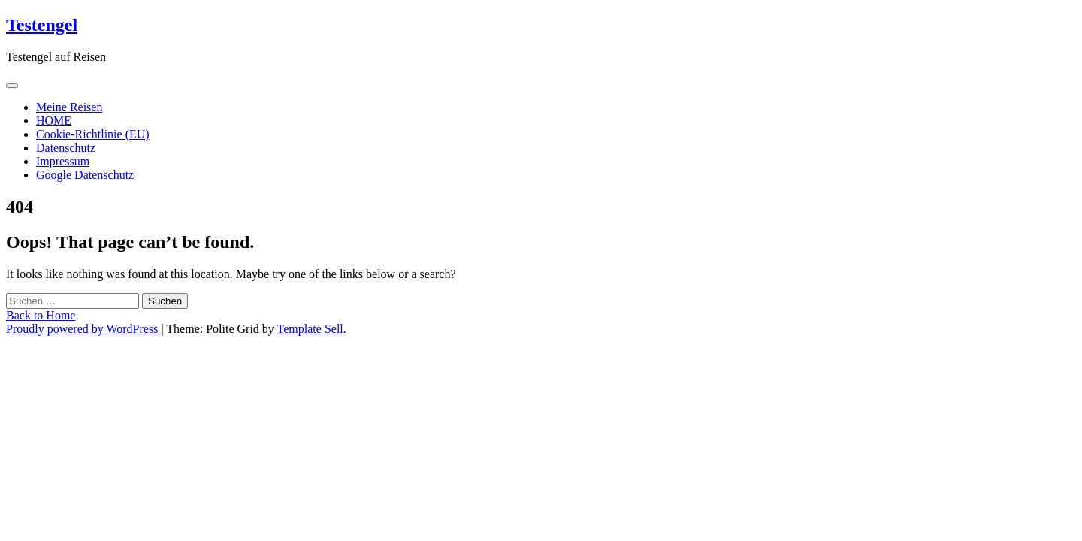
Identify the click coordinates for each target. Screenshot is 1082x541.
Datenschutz (65, 147)
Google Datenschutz (85, 174)
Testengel (41, 25)
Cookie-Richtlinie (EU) (93, 134)
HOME (53, 120)
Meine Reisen (69, 107)
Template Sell (310, 328)
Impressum (62, 161)
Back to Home (40, 315)
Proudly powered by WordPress (83, 328)
